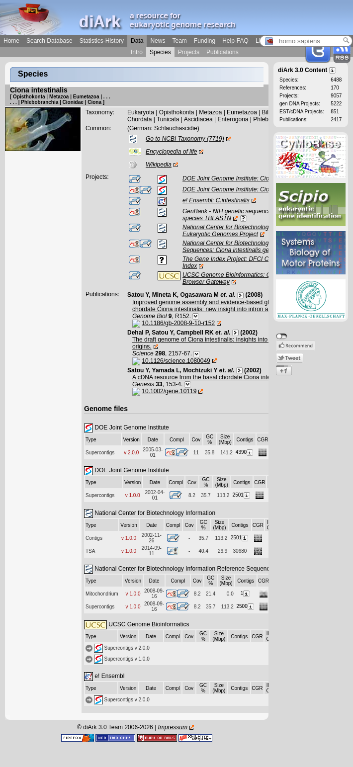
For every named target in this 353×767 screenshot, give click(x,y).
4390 (245, 452)
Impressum (172, 727)
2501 (242, 495)
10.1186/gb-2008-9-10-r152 (178, 323)
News (157, 40)
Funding (204, 40)
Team (179, 40)
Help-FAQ (235, 40)
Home (11, 40)
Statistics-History (102, 40)
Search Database (49, 40)
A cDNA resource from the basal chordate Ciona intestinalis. (211, 377)
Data (137, 40)
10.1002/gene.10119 (169, 391)
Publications (222, 52)
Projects (188, 52)
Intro (137, 52)
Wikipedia (159, 164)
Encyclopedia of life (171, 151)
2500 (246, 606)
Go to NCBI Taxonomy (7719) (185, 138)
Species (160, 52)
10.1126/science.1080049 (176, 360)
